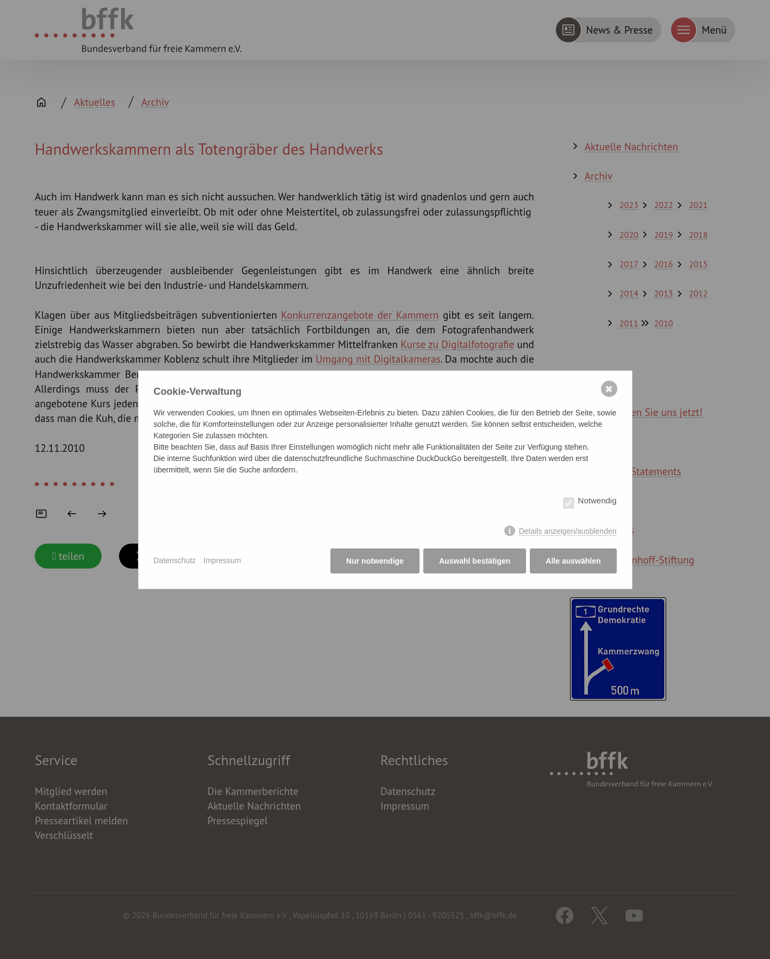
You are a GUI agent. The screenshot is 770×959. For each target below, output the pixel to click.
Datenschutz (175, 560)
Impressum (222, 560)
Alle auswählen (573, 561)
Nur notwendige (375, 561)
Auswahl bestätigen (474, 561)
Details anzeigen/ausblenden (568, 531)
